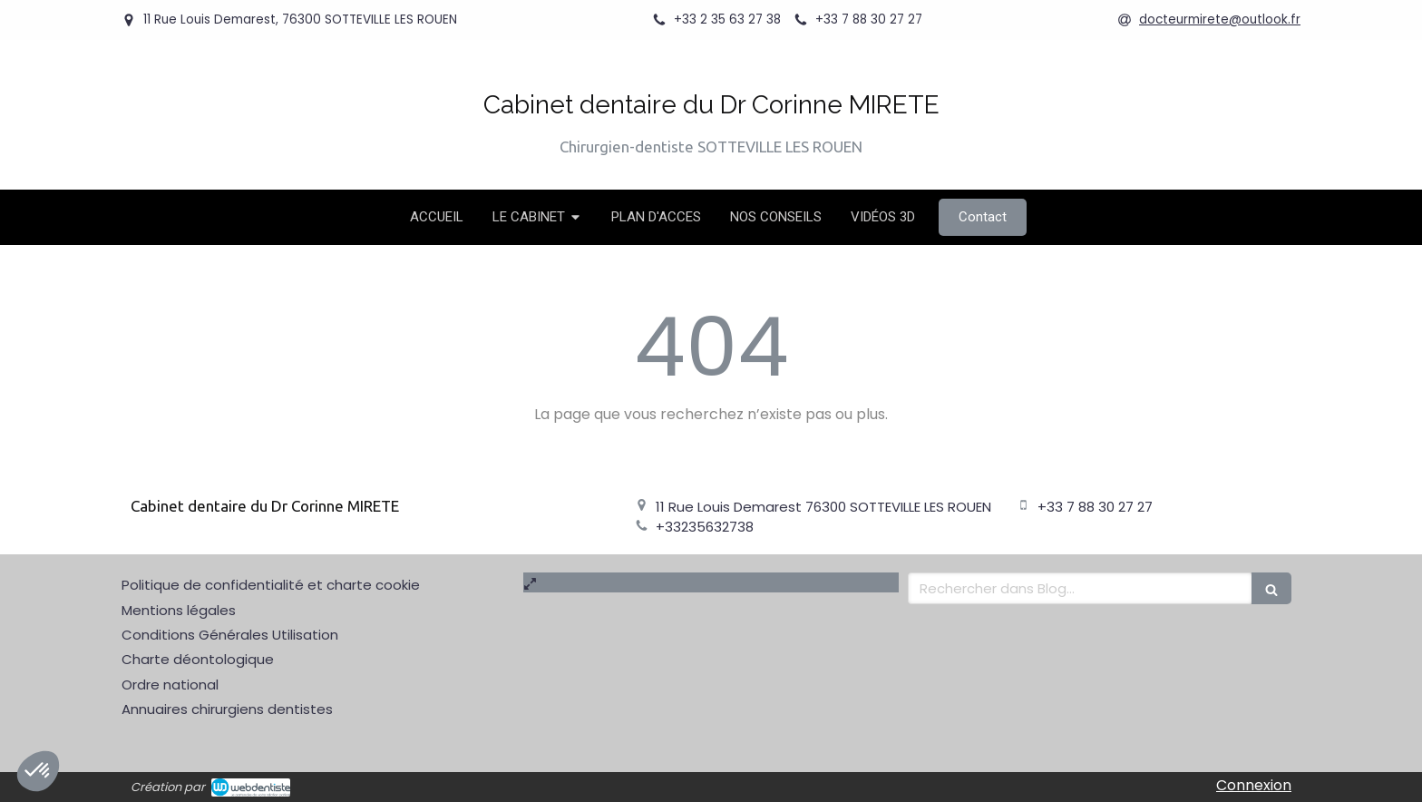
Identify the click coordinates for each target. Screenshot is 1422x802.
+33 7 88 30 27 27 (1095, 506)
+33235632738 (705, 526)
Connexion (1253, 785)
